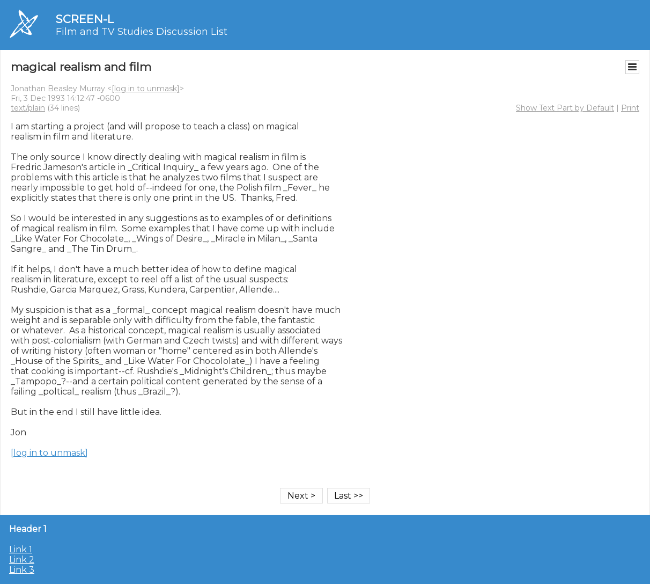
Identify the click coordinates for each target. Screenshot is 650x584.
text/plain (28, 108)
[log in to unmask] (146, 88)
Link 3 (21, 570)
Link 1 (20, 549)
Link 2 (21, 559)
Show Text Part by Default (565, 108)
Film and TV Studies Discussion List (141, 32)
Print (630, 108)
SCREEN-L (85, 19)
